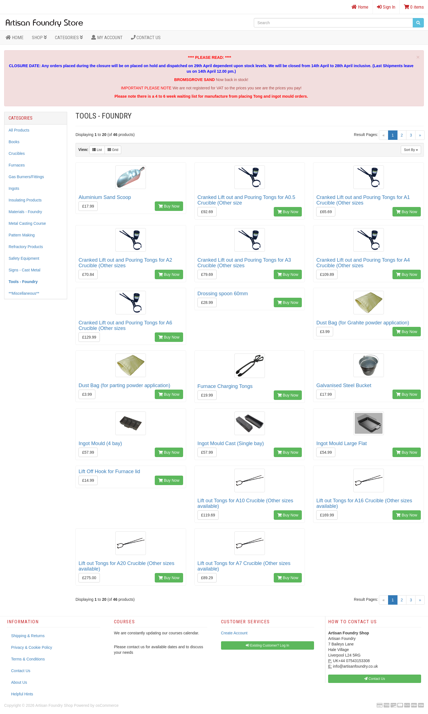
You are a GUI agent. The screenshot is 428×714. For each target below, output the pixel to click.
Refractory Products (26, 246)
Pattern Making (22, 235)
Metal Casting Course (27, 223)
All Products (19, 130)
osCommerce (106, 705)
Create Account (234, 633)
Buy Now (168, 206)
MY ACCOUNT (107, 37)
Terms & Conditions (28, 659)
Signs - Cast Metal (24, 270)
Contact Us (146, 37)
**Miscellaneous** (24, 293)
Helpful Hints (22, 694)
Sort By (411, 150)
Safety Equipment (24, 258)
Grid (113, 150)
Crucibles (17, 153)
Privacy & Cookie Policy (31, 647)
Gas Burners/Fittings (26, 177)
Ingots (14, 188)
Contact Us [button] (374, 679)
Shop (39, 37)
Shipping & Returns (28, 636)
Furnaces (17, 165)
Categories (69, 37)
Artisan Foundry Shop (54, 705)
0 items (414, 7)
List (97, 150)
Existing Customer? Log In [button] (267, 645)
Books (14, 142)
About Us (19, 682)
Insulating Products (25, 200)
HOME (15, 37)
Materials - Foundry (25, 212)
